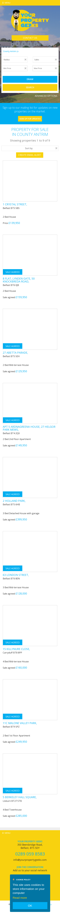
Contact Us (30, 37)
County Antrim (11, 51)
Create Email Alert (29, 154)
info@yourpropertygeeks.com (30, 859)
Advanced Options (46, 95)
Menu (7, 2)
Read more (20, 897)
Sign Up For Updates (30, 118)
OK (30, 905)
